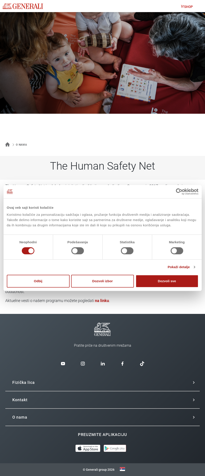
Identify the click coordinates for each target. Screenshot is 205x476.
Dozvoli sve (167, 281)
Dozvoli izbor (102, 281)
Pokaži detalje (179, 267)
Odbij (38, 281)
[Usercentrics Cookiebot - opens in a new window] (179, 191)
